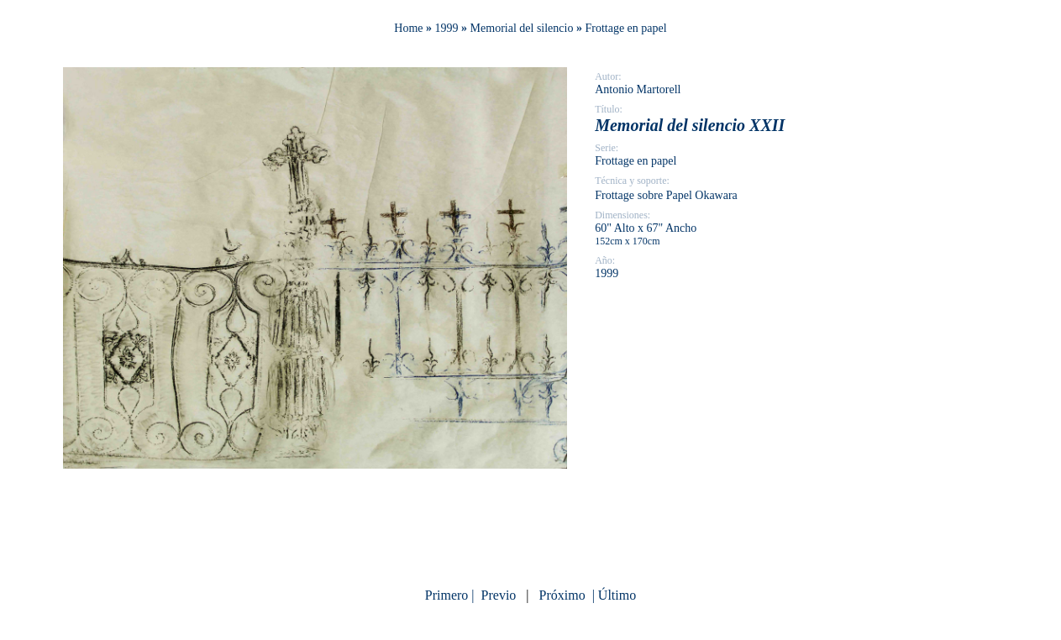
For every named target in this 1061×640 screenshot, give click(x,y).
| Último (613, 595)
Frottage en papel (625, 28)
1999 (447, 28)
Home (408, 28)
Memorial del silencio (522, 28)
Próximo (562, 595)
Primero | (451, 595)
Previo (499, 595)
